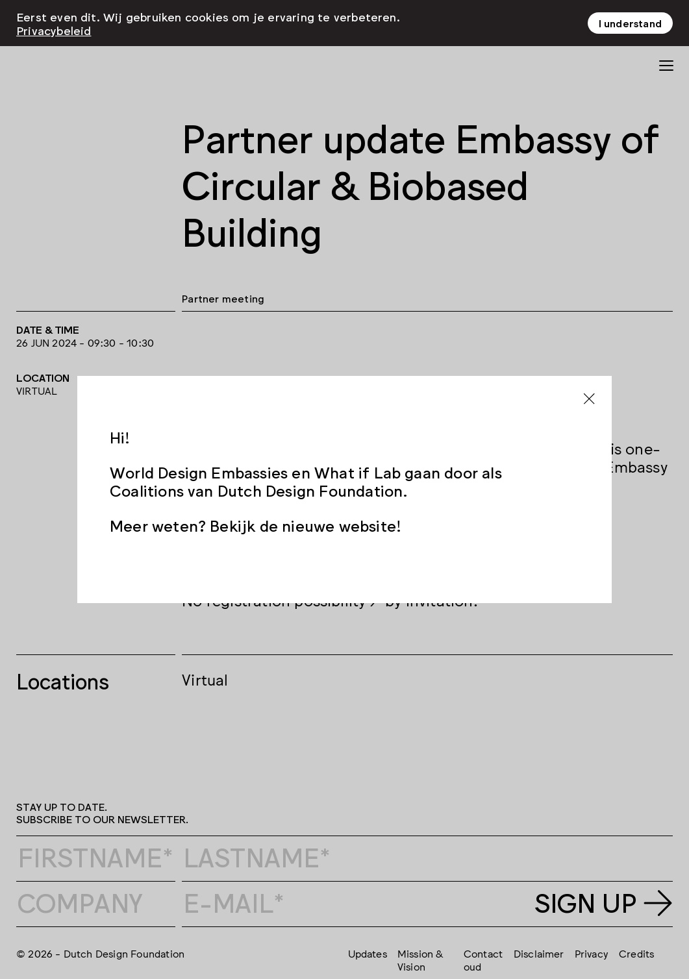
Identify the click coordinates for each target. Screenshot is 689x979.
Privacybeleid (54, 30)
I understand (630, 22)
